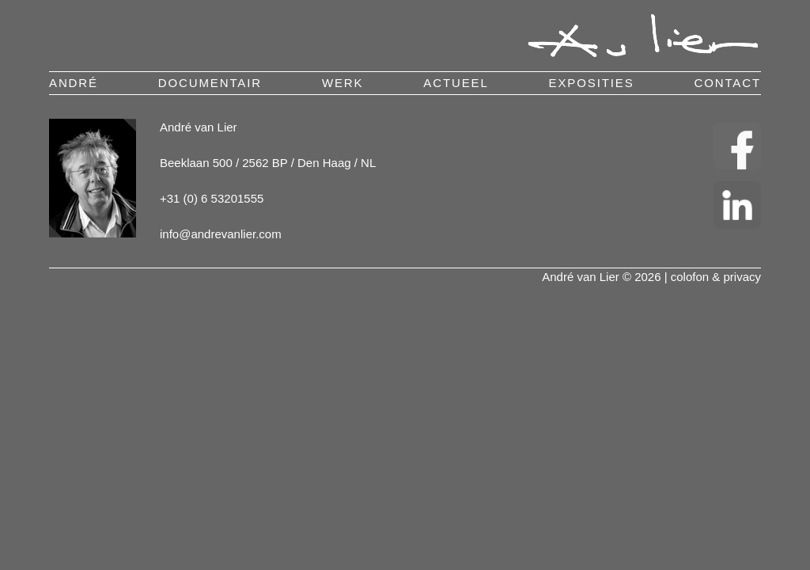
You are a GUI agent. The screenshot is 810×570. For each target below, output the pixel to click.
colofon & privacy (716, 276)
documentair (210, 82)
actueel (455, 82)
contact (727, 82)
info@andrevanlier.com (221, 234)
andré (73, 82)
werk (343, 82)
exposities (591, 82)
